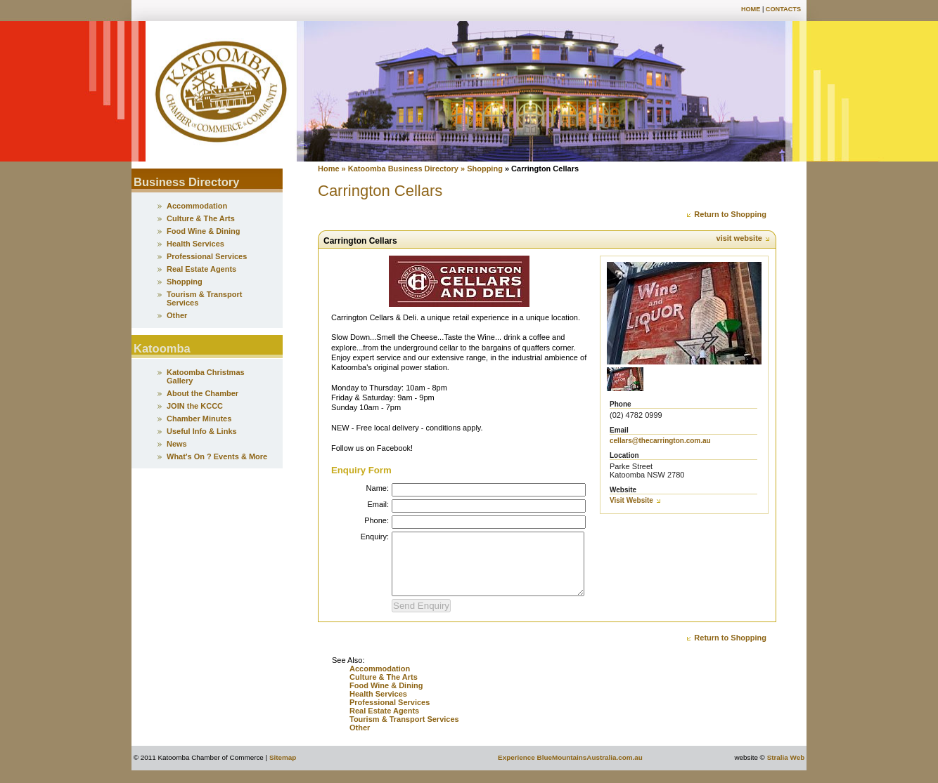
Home (750, 9)
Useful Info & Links (202, 431)
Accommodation (379, 681)
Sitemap (282, 770)
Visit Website (636, 500)
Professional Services (389, 715)
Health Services (378, 706)
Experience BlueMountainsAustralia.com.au (570, 770)
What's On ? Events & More (217, 456)
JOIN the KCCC (195, 406)
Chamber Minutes (199, 418)
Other (359, 740)
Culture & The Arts (383, 689)
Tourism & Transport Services (404, 732)
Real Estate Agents (384, 723)
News (177, 444)
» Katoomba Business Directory (399, 168)
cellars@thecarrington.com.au (660, 441)
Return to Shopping (726, 214)
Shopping (185, 281)
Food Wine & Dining (386, 698)
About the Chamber (202, 393)
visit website (744, 238)
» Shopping (483, 168)
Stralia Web (786, 770)
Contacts (783, 9)
